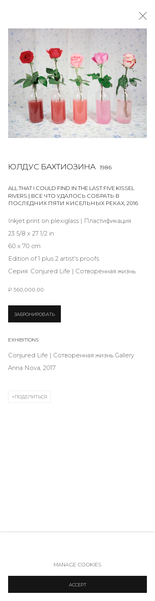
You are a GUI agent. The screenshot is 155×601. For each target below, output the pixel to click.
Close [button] (141, 18)
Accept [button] (77, 585)
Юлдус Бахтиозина (52, 166)
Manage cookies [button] (77, 565)
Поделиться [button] (31, 397)
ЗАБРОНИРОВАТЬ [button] (34, 314)
